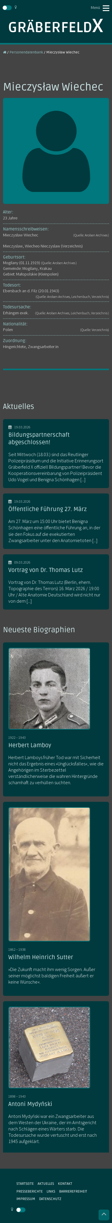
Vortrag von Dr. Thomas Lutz (45, 570)
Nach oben (104, 1215)
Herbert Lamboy (29, 745)
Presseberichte (29, 1191)
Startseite (25, 1184)
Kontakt (65, 1184)
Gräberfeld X (56, 25)
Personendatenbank (26, 52)
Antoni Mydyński (30, 1104)
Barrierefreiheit (73, 1191)
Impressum (25, 1199)
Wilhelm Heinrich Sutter (40, 957)
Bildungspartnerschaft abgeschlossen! (39, 438)
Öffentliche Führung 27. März (47, 509)
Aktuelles (46, 1184)
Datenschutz (50, 1199)
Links (51, 1191)
